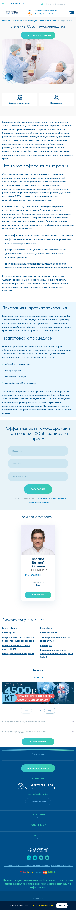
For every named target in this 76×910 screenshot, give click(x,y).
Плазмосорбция (48, 632)
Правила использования (43, 906)
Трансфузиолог (38, 570)
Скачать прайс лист (62, 865)
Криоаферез (47, 628)
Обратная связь (38, 802)
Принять (61, 906)
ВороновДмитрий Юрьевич (38, 562)
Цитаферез (46, 645)
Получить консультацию (38, 35)
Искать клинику (38, 741)
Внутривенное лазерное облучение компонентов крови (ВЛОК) (56, 653)
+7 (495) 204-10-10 (42, 785)
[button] (18, 4)
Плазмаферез (9, 632)
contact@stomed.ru (38, 794)
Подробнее (38, 595)
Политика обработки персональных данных (27, 865)
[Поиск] (43, 4)
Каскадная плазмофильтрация (18, 653)
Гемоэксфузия (9, 628)
